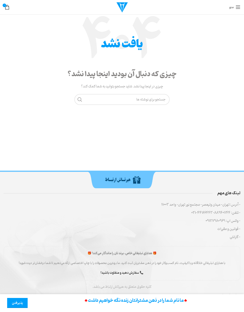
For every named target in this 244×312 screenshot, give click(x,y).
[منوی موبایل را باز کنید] (235, 7)
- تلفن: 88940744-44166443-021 (215, 212)
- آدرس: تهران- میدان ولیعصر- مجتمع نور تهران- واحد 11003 (200, 204)
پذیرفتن (17, 303)
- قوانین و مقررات (228, 229)
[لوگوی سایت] (122, 7)
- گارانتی (235, 237)
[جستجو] (122, 99)
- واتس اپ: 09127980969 (223, 221)
